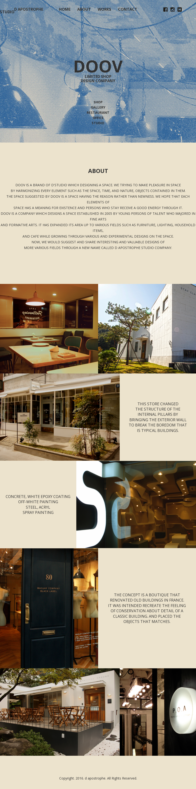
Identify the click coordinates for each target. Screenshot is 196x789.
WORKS (104, 9)
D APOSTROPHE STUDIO (21, 10)
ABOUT (84, 9)
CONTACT (127, 9)
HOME (64, 9)
